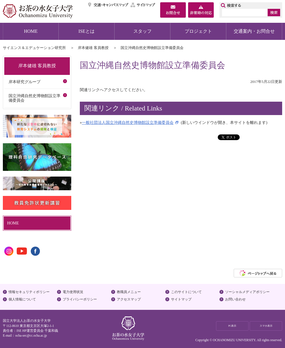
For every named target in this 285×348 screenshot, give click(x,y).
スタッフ (142, 31)
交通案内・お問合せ (254, 31)
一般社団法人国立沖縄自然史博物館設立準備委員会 (128, 122)
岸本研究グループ (24, 81)
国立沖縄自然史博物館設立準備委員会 (34, 98)
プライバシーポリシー (80, 299)
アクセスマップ (129, 299)
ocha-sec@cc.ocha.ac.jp (31, 335)
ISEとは (86, 31)
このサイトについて (186, 292)
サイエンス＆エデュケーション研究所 (34, 48)
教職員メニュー (129, 292)
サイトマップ (143, 4)
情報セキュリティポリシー (29, 292)
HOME (31, 31)
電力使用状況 (73, 292)
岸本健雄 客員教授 (93, 48)
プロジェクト (198, 31)
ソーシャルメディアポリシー (247, 292)
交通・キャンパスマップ (108, 4)
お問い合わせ (235, 299)
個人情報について (22, 299)
